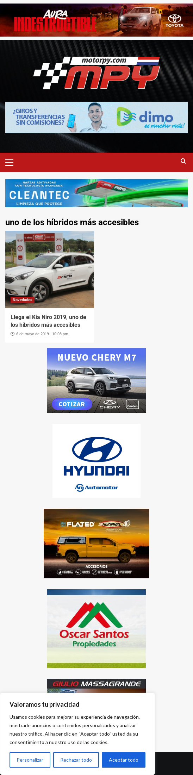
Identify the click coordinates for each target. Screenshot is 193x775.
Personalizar (30, 760)
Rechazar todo (76, 760)
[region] (77, 734)
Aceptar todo (123, 760)
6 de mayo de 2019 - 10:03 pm (42, 334)
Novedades (22, 300)
